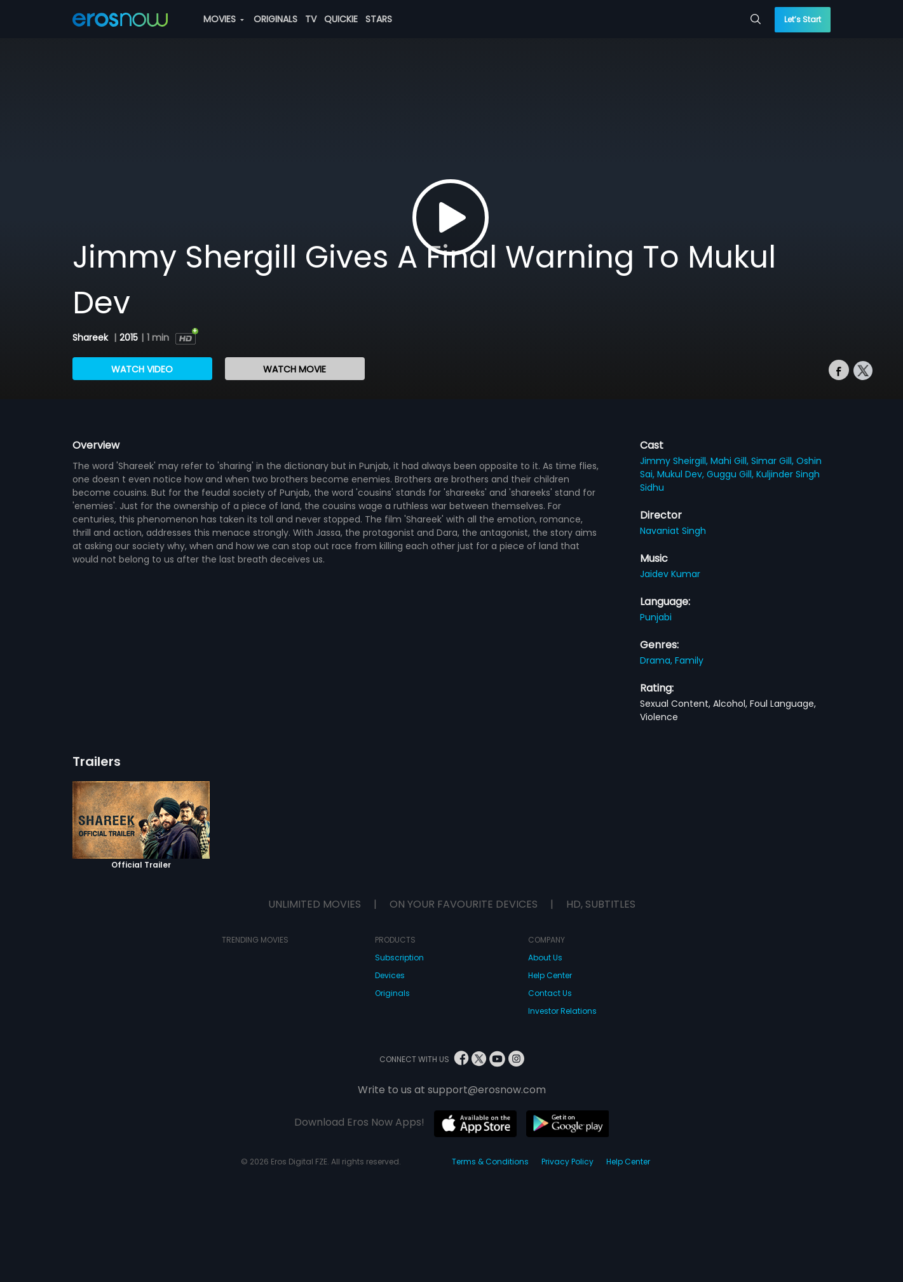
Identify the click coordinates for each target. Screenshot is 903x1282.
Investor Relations (562, 1011)
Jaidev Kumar (670, 574)
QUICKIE (341, 19)
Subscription (399, 957)
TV (310, 19)
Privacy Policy (567, 1161)
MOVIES (223, 19)
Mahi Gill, (730, 460)
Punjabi (656, 617)
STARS (378, 19)
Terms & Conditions (490, 1161)
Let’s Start (802, 19)
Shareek (91, 337)
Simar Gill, (773, 460)
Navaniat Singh (673, 530)
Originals (392, 993)
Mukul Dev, (682, 474)
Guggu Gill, (731, 474)
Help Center (550, 975)
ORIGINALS (275, 19)
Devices (390, 975)
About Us (545, 957)
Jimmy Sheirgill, (675, 460)
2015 (128, 337)
